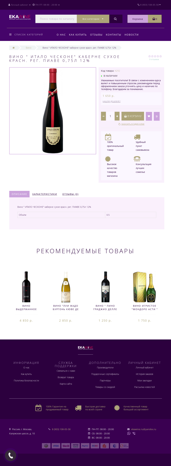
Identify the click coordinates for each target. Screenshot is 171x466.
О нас (61, 34)
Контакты (115, 34)
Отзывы (97, 34)
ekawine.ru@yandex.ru (143, 429)
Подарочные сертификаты (105, 374)
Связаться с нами (66, 370)
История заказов (144, 374)
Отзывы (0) (70, 194)
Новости (134, 34)
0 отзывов (154, 59)
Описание (19, 194)
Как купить (78, 34)
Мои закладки (144, 380)
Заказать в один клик (132, 124)
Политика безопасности (26, 380)
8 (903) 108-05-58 (61, 429)
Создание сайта (16, 460)
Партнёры (105, 380)
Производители (105, 367)
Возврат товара (66, 377)
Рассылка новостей (144, 387)
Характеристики (44, 194)
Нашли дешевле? (111, 101)
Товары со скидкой (105, 387)
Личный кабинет (144, 367)
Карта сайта (66, 383)
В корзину (132, 116)
